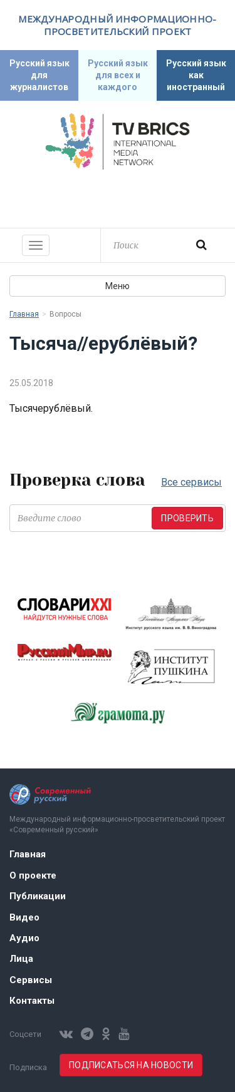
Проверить (187, 518)
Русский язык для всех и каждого (118, 75)
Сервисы (30, 980)
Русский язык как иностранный (196, 75)
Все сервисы (191, 482)
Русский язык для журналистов (39, 75)
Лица (21, 958)
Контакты (32, 1000)
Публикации (37, 896)
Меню (117, 286)
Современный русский (118, 197)
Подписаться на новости (131, 1065)
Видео (24, 917)
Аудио (24, 938)
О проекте (32, 875)
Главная (24, 314)
